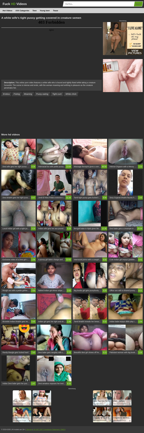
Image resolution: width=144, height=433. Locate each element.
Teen (34, 11)
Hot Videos (8, 11)
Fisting (17, 94)
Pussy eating (42, 94)
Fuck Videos (15, 4)
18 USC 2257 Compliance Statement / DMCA (49, 429)
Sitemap (29, 429)
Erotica (6, 94)
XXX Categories (22, 11)
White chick (71, 94)
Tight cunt (57, 94)
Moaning (28, 94)
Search (138, 4)
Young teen (45, 11)
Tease (55, 11)
